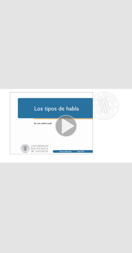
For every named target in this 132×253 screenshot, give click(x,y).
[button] (66, 126)
